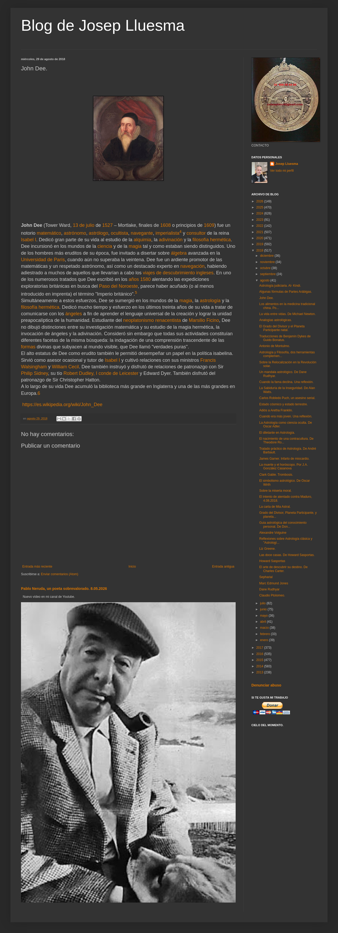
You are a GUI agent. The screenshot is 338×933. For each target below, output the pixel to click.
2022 (260, 226)
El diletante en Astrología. (277, 432)
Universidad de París (43, 259)
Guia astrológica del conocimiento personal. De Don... (283, 524)
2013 (260, 672)
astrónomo (75, 233)
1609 (209, 225)
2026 (260, 201)
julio (263, 603)
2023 (260, 220)
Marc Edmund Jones (273, 583)
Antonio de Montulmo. (274, 346)
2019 (260, 244)
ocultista (119, 233)
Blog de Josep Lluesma (103, 25)
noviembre (268, 262)
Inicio (132, 566)
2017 (260, 647)
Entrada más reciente (37, 566)
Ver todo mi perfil (282, 170)
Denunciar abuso (266, 685)
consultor (196, 233)
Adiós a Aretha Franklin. (276, 410)
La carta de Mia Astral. (275, 507)
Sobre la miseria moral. (275, 490)
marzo (265, 628)
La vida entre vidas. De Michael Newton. (287, 314)
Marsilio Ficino (204, 320)
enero (264, 640)
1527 (107, 225)
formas (28, 346)
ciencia (104, 246)
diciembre (267, 256)
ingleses (204, 272)
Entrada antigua (223, 566)
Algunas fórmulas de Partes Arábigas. (285, 291)
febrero (265, 634)
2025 (260, 207)
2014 (260, 666)
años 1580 (140, 279)
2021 (260, 232)
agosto (265, 280)
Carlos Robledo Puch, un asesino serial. (287, 398)
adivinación (170, 239)
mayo (264, 615)
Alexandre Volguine (272, 532)
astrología (210, 300)
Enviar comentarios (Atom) (59, 574)
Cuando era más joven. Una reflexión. (285, 416)
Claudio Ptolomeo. (272, 595)
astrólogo (98, 233)
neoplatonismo (138, 320)
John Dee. (266, 298)
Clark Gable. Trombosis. (276, 474)
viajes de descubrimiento (169, 272)
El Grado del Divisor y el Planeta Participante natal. (282, 328)
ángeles (73, 313)
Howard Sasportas (272, 561)
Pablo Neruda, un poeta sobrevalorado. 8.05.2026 (64, 588)
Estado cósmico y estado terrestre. (283, 404)
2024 (260, 213)
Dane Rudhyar (269, 589)
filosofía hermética (211, 239)
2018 (260, 250)
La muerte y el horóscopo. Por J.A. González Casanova (283, 466)
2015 (260, 660)
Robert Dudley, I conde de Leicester (101, 373)
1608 (165, 225)
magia (135, 246)
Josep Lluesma (286, 164)
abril (263, 621)
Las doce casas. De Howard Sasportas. (287, 555)
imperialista (167, 233)
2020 (260, 238)
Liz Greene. (267, 549)
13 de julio (83, 225)
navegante (142, 233)
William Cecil (65, 366)
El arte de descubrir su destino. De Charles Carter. (283, 569)
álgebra (179, 253)
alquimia (142, 239)
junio (264, 609)
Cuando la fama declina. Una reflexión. (286, 382)
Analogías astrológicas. (275, 320)
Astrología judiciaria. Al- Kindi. (280, 285)
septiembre (268, 274)
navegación (192, 266)
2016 (260, 654)
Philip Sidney (34, 373)
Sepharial (266, 577)
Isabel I (28, 239)
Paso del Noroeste (118, 286)
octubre (265, 268)
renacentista (168, 320)
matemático (49, 233)
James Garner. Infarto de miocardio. (284, 458)
